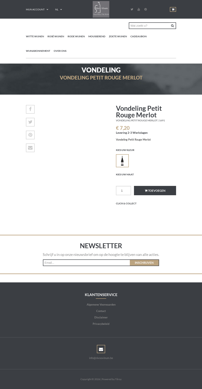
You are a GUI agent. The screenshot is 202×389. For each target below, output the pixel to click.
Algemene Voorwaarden (101, 304)
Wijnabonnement (38, 50)
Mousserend (96, 36)
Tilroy (118, 379)
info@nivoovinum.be (101, 358)
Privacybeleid (101, 323)
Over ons (60, 50)
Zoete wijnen (118, 36)
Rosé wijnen (55, 36)
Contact (101, 311)
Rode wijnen (76, 36)
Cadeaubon (138, 36)
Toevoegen (155, 190)
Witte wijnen (35, 36)
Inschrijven (144, 262)
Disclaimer (101, 317)
